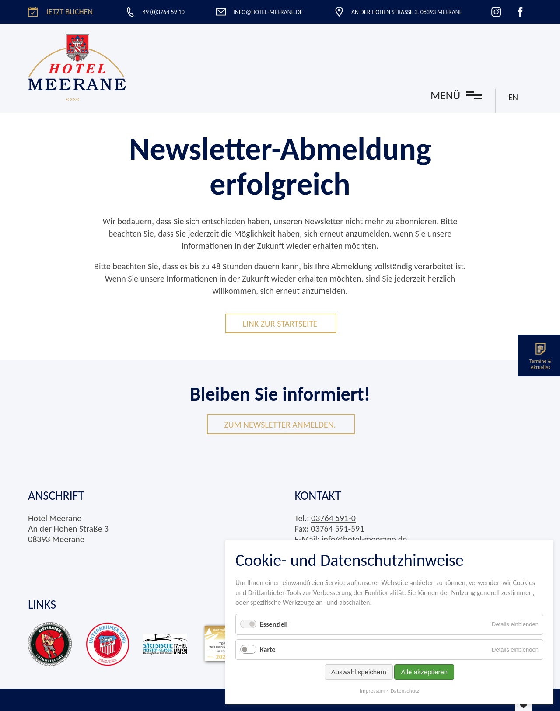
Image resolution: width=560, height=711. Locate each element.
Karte (268, 649)
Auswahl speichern (358, 672)
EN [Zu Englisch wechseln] (513, 97)
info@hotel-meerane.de (364, 539)
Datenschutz (405, 690)
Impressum (372, 690)
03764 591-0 (333, 518)
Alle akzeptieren (424, 672)
